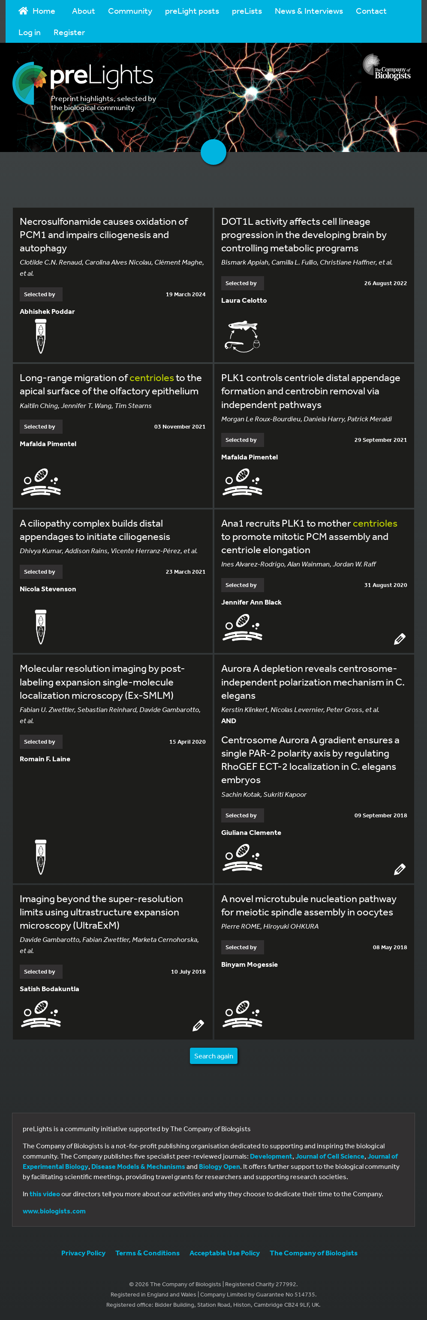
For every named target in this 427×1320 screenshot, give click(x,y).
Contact (371, 10)
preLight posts (192, 10)
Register (69, 32)
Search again (213, 1055)
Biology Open (219, 1166)
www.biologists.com (54, 1211)
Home (36, 10)
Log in (29, 32)
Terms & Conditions (147, 1252)
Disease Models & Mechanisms (138, 1166)
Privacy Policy (83, 1252)
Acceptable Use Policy (224, 1252)
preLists (247, 10)
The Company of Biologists (314, 1252)
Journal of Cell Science (329, 1156)
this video (45, 1193)
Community (130, 10)
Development (271, 1156)
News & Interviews (309, 10)
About (83, 10)
